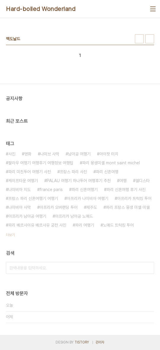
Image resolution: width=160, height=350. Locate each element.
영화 (27, 154)
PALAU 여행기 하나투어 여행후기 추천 (79, 180)
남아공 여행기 (79, 154)
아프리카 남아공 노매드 (74, 216)
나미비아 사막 (19, 207)
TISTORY (82, 342)
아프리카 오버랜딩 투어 (58, 207)
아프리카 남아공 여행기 (27, 216)
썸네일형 (139, 38)
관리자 (100, 342)
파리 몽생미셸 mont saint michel (111, 162)
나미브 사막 (49, 154)
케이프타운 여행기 (23, 180)
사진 (11, 154)
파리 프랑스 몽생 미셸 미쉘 (128, 207)
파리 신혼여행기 (85, 189)
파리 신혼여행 (107, 171)
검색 (148, 267)
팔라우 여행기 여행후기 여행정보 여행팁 (40, 162)
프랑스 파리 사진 (73, 171)
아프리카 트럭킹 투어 (134, 198)
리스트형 (149, 38)
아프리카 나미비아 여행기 (87, 198)
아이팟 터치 (108, 154)
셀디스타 (142, 180)
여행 (123, 180)
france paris (51, 189)
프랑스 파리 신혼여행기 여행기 (33, 198)
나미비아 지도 (19, 189)
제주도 (91, 207)
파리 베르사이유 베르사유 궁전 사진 (37, 225)
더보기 (10, 235)
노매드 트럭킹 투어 (118, 225)
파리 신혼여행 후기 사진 (126, 189)
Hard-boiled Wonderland (40, 9)
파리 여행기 (84, 225)
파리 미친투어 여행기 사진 (29, 171)
